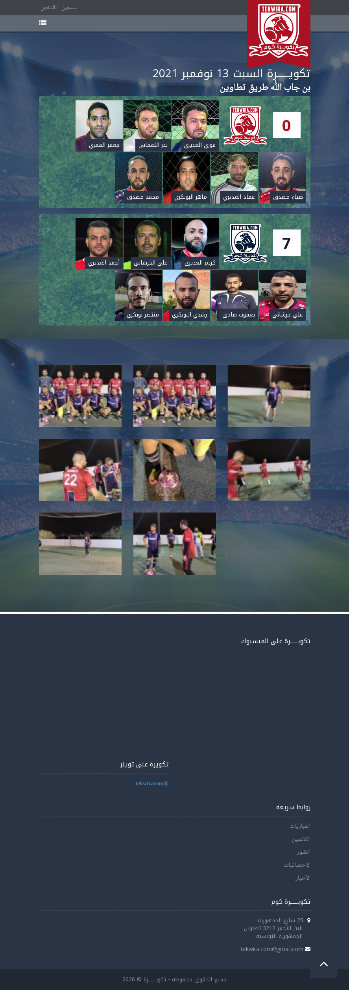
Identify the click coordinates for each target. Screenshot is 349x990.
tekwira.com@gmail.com (272, 949)
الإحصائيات (297, 865)
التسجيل (70, 8)
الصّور (303, 852)
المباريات (300, 826)
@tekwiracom (152, 784)
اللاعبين (301, 839)
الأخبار (302, 878)
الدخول (48, 8)
